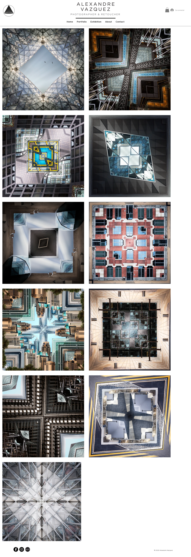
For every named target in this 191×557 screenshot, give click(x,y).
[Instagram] (21, 549)
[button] (167, 9)
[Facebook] (15, 549)
